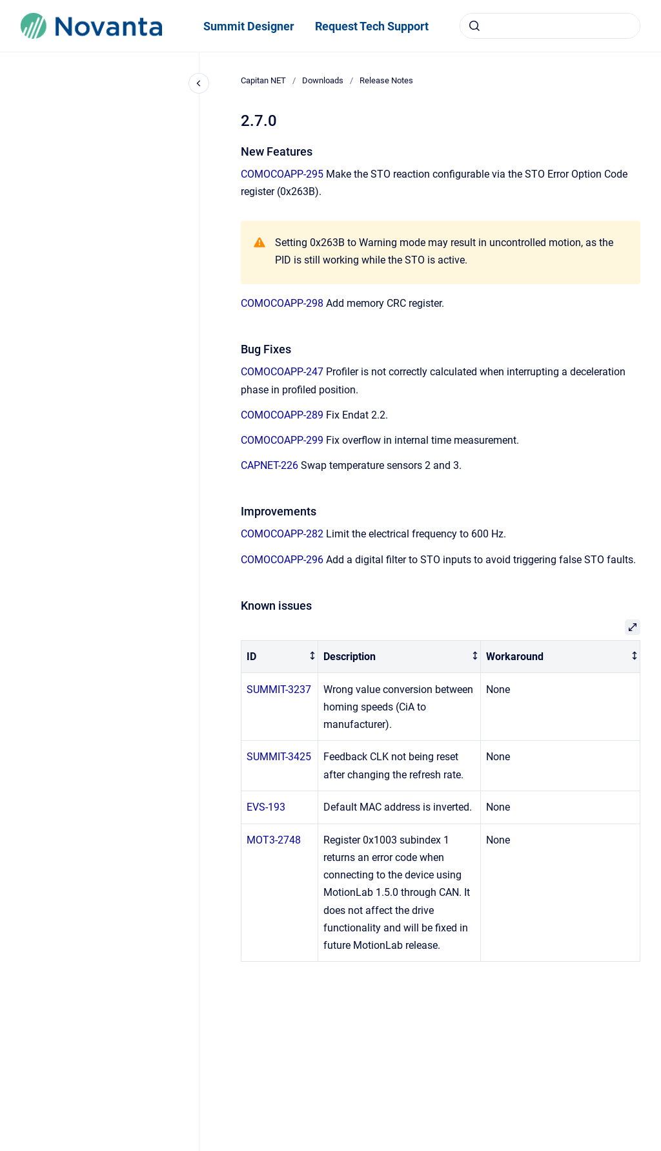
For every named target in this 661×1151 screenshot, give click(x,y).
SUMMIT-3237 (279, 689)
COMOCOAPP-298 (282, 303)
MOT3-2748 (274, 840)
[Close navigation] (198, 83)
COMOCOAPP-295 (282, 174)
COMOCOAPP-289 (282, 415)
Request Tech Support (372, 26)
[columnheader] (279, 656)
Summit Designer (248, 26)
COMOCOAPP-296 (282, 560)
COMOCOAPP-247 (282, 372)
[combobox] (550, 26)
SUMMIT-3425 (279, 757)
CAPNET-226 (269, 465)
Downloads (322, 80)
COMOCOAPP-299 (282, 440)
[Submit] (474, 26)
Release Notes (386, 80)
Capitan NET (263, 80)
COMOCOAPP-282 (282, 534)
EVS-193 (266, 807)
